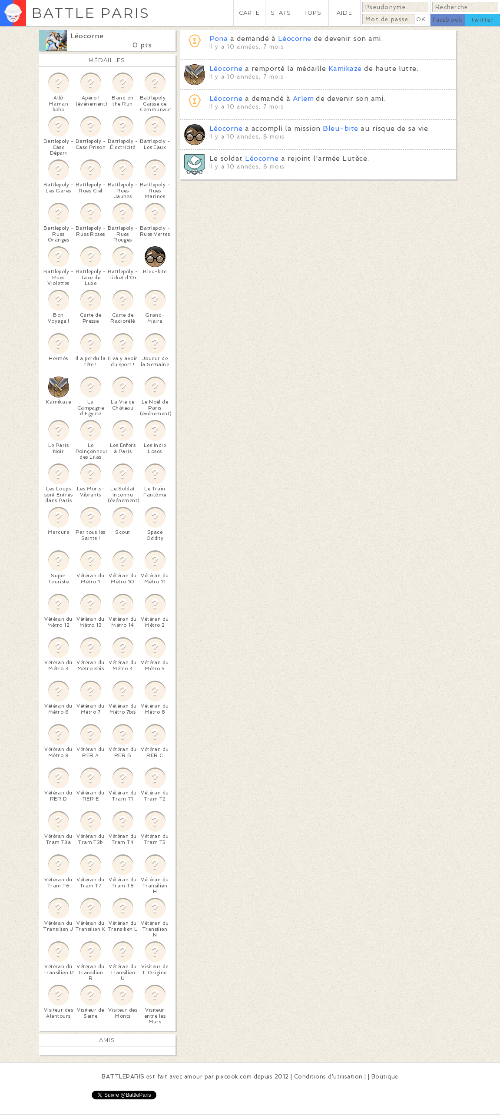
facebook (448, 20)
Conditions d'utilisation (328, 1076)
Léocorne (87, 36)
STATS (281, 13)
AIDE (344, 13)
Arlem (303, 98)
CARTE (249, 13)
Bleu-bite (340, 128)
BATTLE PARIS (90, 12)
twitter (482, 20)
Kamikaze (345, 68)
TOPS (312, 13)
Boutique (384, 1076)
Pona (218, 38)
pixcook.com (234, 1076)
